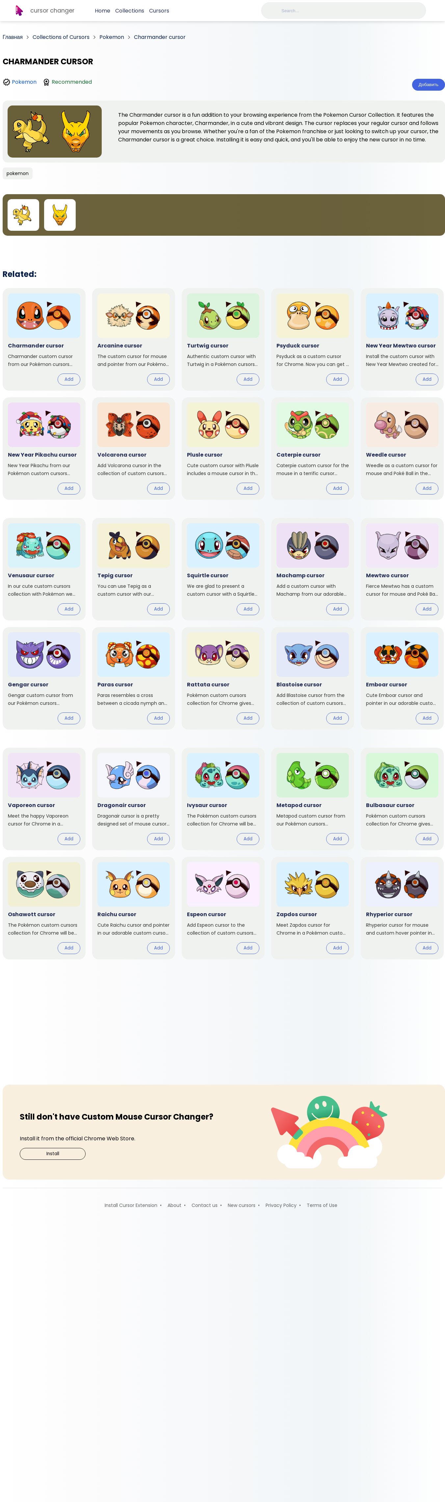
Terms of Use (322, 1482)
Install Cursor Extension (131, 1482)
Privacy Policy (281, 1482)
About (174, 1482)
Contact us (205, 1482)
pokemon (18, 173)
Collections (129, 11)
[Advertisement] (223, 297)
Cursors (159, 11)
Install (52, 1430)
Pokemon (24, 82)
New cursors (241, 1482)
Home (102, 11)
